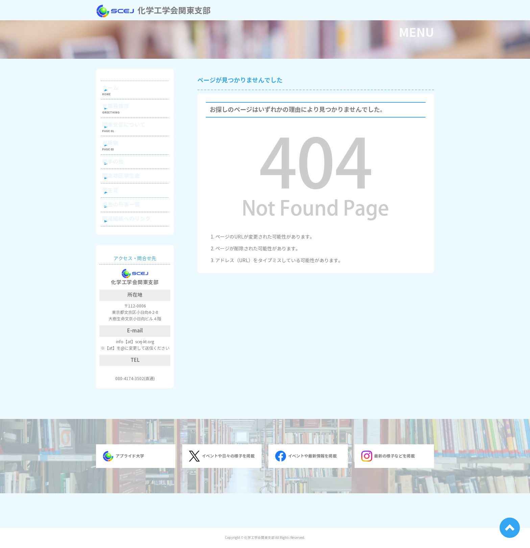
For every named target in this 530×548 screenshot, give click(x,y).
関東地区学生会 (127, 197)
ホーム (118, 90)
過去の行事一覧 (127, 233)
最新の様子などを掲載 (388, 490)
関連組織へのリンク (132, 251)
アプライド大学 (123, 490)
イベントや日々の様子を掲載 (222, 490)
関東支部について (130, 134)
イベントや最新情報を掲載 (306, 490)
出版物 (118, 157)
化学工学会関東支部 (153, 10)
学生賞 (118, 215)
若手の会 (120, 179)
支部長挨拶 (123, 112)
